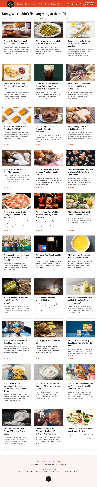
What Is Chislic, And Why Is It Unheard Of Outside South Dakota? (48, 172)
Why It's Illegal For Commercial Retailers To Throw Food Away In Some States (15, 387)
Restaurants (55, 4)
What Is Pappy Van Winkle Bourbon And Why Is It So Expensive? (47, 214)
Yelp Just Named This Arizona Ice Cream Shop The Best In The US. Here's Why (80, 386)
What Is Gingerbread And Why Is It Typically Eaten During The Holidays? (80, 172)
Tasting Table (59, 471)
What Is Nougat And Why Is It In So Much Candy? (80, 127)
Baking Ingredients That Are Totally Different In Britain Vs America (80, 43)
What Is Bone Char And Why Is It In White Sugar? (16, 170)
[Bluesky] (76, 4)
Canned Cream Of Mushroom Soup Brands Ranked (80, 429)
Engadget (18, 471)
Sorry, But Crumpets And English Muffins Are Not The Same (16, 86)
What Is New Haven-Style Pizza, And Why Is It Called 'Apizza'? (15, 214)
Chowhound (39, 471)
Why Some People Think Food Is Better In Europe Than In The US (16, 257)
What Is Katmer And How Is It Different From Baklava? (48, 42)
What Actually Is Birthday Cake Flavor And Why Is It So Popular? (80, 343)
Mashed (52, 471)
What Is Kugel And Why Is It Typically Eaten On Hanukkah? (47, 129)
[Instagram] (68, 4)
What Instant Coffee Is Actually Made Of (45, 298)
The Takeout (77, 471)
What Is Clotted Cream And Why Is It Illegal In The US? (15, 42)
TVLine (32, 471)
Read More (6, 59)
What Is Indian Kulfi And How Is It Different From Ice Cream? (16, 300)
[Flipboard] (72, 4)
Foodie (46, 471)
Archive (46, 461)
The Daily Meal (68, 471)
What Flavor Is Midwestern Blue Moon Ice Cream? (15, 341)
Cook (27, 4)
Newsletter (89, 4)
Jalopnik (25, 471)
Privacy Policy (55, 461)
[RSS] (80, 4)
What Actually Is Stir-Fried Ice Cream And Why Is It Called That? (79, 86)
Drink (47, 4)
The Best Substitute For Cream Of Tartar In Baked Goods (14, 431)
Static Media (38, 464)
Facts (41, 4)
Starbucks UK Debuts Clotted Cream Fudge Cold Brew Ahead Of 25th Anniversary (48, 86)
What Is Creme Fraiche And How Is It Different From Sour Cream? (48, 386)
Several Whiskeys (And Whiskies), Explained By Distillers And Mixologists (46, 431)
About (39, 461)
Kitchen (33, 4)
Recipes (20, 4)
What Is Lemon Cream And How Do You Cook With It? (79, 256)
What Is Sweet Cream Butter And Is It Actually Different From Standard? (80, 300)
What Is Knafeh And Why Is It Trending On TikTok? (16, 127)
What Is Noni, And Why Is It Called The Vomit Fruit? (79, 213)
